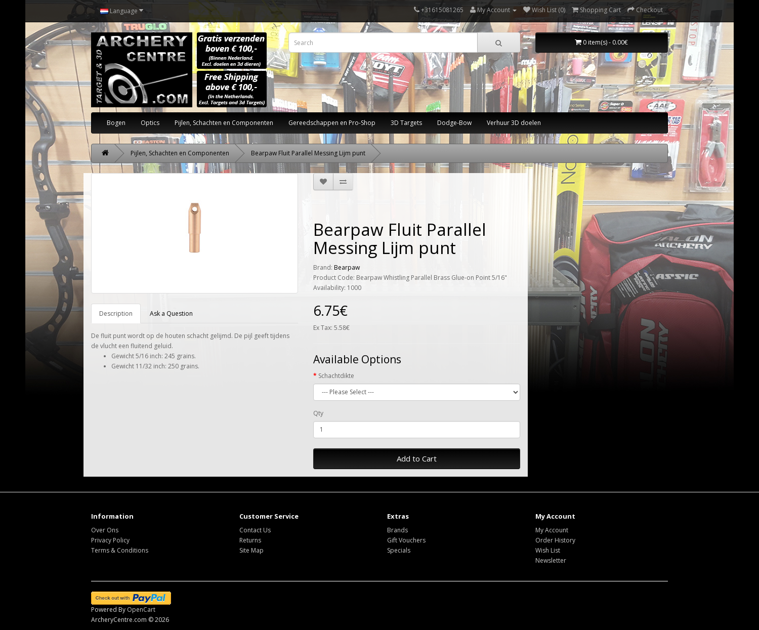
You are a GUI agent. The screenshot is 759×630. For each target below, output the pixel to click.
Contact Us (255, 530)
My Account (551, 530)
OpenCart (141, 609)
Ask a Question (171, 313)
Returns (250, 540)
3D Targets (406, 122)
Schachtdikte (336, 375)
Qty (318, 413)
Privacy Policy (110, 540)
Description (116, 313)
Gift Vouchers (406, 540)
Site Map (251, 550)
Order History (555, 540)
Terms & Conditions (119, 550)
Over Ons (104, 530)
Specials (398, 550)
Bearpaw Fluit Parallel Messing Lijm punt (308, 153)
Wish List (547, 550)
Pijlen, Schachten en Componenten (224, 122)
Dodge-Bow (454, 122)
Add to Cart (417, 458)
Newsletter (550, 560)
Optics (150, 122)
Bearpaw (347, 267)
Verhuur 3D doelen (514, 122)
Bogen (116, 122)
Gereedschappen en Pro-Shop (331, 122)
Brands (397, 530)
